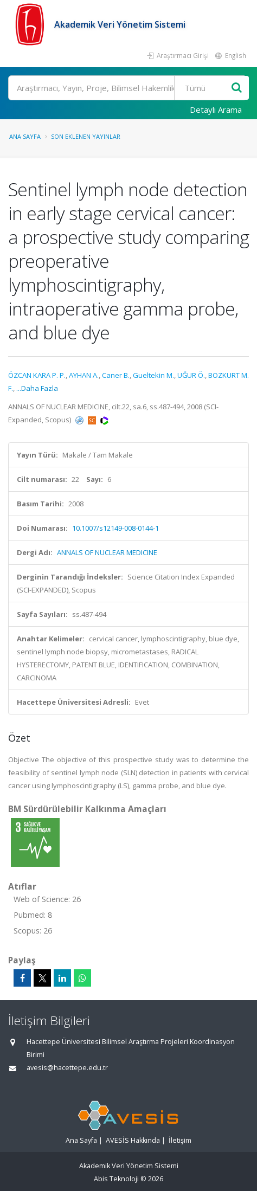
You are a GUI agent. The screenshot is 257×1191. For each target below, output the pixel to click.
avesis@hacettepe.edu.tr (67, 1067)
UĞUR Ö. (191, 375)
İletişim (180, 1140)
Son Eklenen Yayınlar (85, 136)
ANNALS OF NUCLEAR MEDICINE (107, 552)
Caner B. (116, 375)
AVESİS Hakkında (133, 1140)
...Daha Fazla (37, 388)
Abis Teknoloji (116, 1178)
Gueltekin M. (153, 375)
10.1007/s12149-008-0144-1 (115, 528)
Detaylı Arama (216, 109)
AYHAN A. (84, 375)
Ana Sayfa (25, 136)
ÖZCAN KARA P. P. (37, 375)
